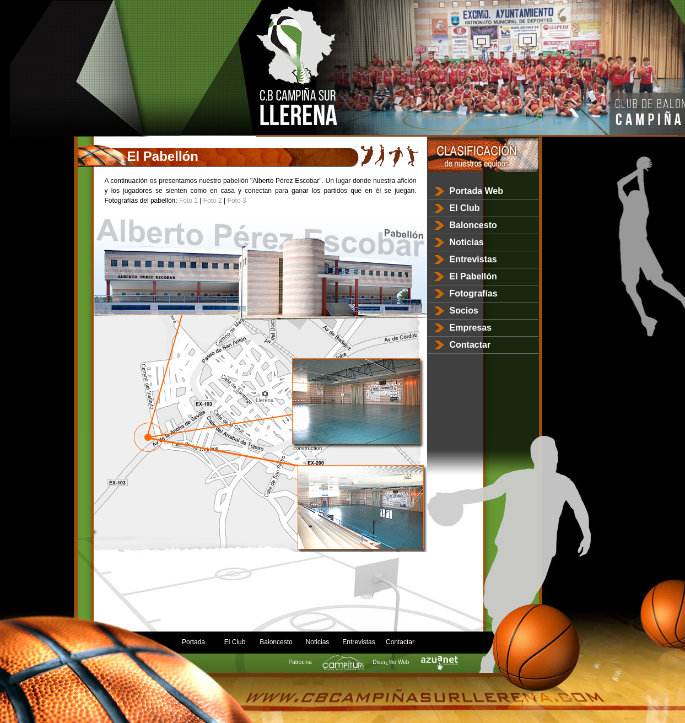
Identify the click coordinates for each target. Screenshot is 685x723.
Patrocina (323, 662)
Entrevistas (473, 259)
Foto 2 (212, 200)
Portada (193, 642)
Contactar (470, 344)
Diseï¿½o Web (414, 662)
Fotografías (474, 293)
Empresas (471, 327)
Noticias (467, 242)
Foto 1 (188, 200)
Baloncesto (473, 225)
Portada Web (477, 191)
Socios (464, 310)
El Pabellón (473, 276)
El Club (465, 208)
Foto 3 (237, 200)
